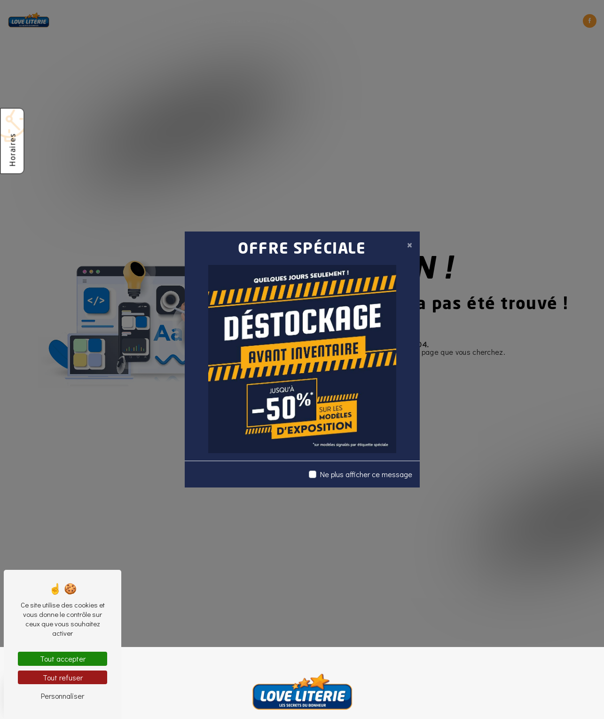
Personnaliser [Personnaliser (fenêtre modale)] (62, 696)
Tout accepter (63, 658)
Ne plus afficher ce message (366, 474)
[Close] (409, 245)
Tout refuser (63, 677)
